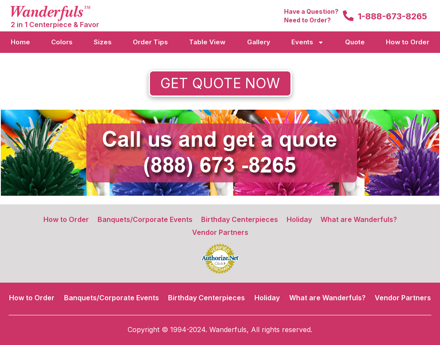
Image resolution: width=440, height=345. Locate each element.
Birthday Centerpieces (239, 219)
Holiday (299, 219)
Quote (355, 42)
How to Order (407, 42)
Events (307, 42)
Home (20, 42)
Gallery (258, 42)
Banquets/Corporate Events (145, 219)
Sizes (103, 42)
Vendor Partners (220, 232)
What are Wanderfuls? (359, 219)
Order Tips (150, 42)
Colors (62, 42)
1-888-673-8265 (392, 16)
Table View (207, 42)
